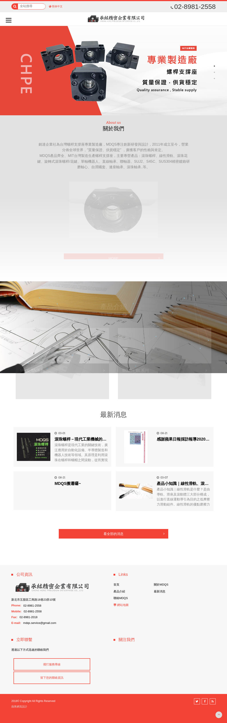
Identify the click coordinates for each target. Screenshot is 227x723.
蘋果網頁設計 (19, 706)
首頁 (116, 584)
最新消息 (159, 591)
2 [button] (214, 72)
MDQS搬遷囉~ (68, 483)
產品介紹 (119, 591)
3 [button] (214, 78)
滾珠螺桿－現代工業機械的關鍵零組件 (88, 439)
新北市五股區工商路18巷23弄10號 (33, 599)
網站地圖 (123, 605)
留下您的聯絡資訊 (51, 677)
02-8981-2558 (193, 6)
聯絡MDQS (121, 598)
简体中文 (57, 6)
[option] (113, 70)
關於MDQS (161, 584)
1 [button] (214, 66)
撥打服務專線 (52, 664)
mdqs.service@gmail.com (39, 623)
